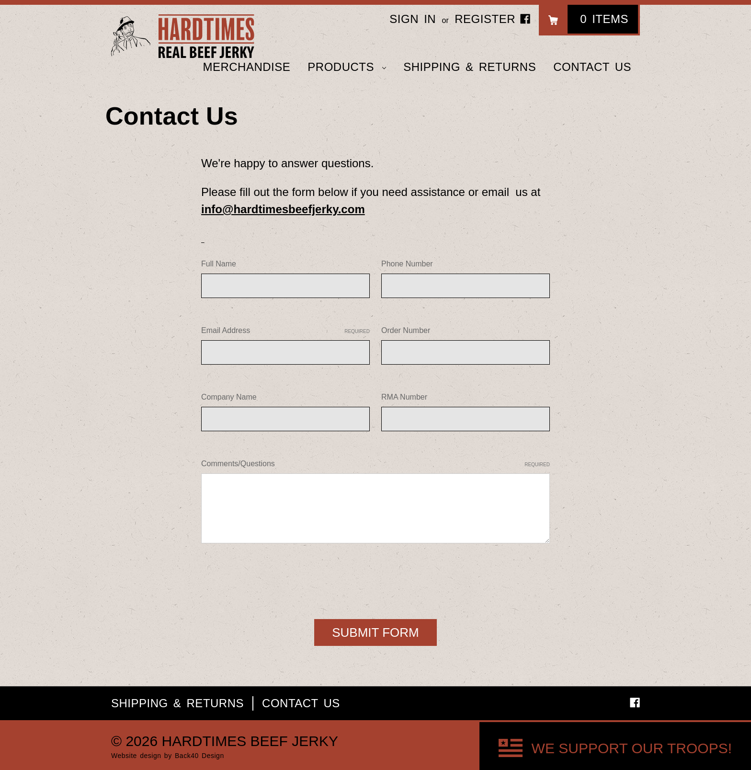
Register (485, 18)
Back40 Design (199, 755)
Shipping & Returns (469, 66)
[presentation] (274, 577)
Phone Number (407, 264)
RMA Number (404, 397)
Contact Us (592, 66)
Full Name (218, 264)
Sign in (412, 18)
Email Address (285, 330)
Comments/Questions (375, 464)
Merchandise (246, 66)
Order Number (405, 330)
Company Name (229, 397)
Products (346, 66)
